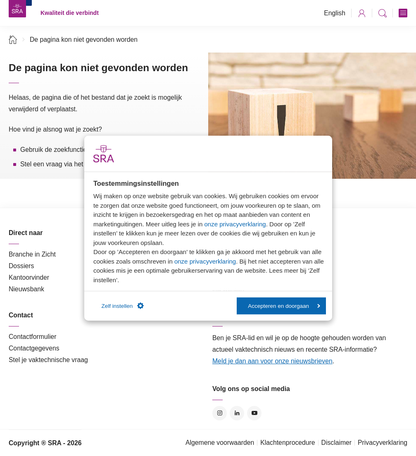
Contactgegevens (34, 348)
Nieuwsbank (26, 289)
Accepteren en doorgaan (284, 305)
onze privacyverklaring (235, 223)
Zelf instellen (123, 305)
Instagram (219, 413)
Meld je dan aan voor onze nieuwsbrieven (272, 361)
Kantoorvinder (29, 277)
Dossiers (21, 265)
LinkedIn (237, 413)
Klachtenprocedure (287, 442)
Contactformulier (33, 336)
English (334, 13)
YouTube (254, 413)
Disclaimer (336, 442)
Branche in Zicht (32, 254)
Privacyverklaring (382, 442)
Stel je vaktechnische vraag (48, 359)
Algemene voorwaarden (219, 442)
